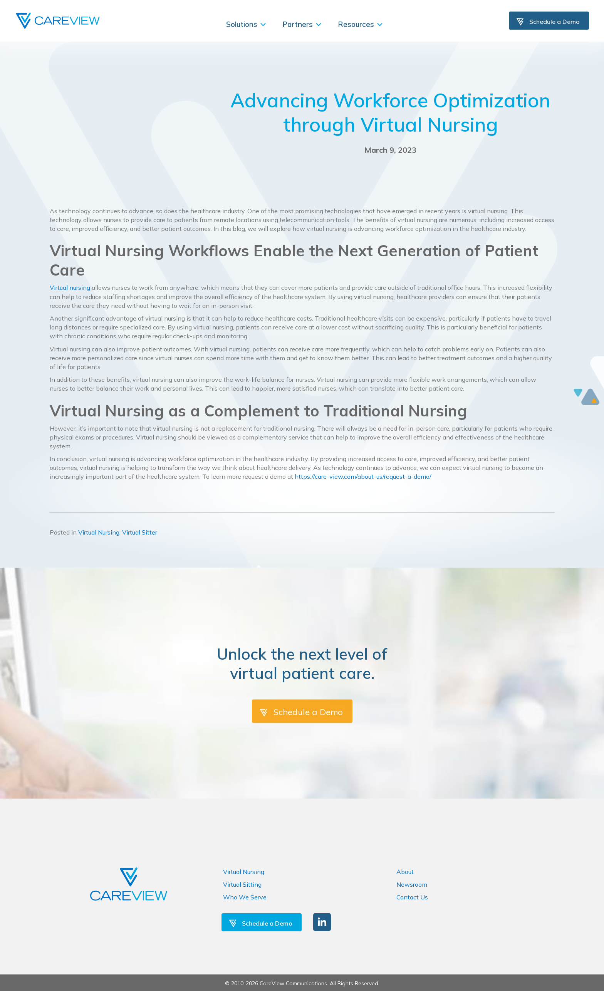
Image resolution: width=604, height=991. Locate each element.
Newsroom (411, 884)
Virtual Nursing (98, 532)
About (405, 872)
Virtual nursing (70, 287)
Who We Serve (245, 897)
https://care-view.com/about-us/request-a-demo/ (363, 476)
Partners (302, 24)
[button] (322, 922)
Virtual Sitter (139, 532)
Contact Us (412, 897)
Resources (361, 24)
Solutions (246, 24)
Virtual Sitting (242, 884)
